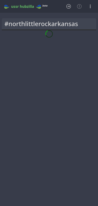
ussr (15, 6)
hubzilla (27, 6)
